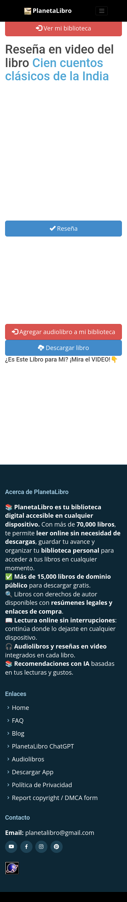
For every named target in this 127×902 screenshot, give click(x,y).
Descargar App (33, 772)
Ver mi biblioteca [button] (63, 28)
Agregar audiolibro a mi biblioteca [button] (63, 332)
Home (20, 707)
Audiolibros (28, 759)
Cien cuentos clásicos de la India (57, 70)
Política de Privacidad (42, 785)
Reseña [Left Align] (63, 228)
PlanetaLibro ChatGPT (43, 746)
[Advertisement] (63, 153)
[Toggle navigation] (102, 10)
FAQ (18, 720)
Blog (18, 733)
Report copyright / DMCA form (55, 798)
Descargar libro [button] (63, 348)
